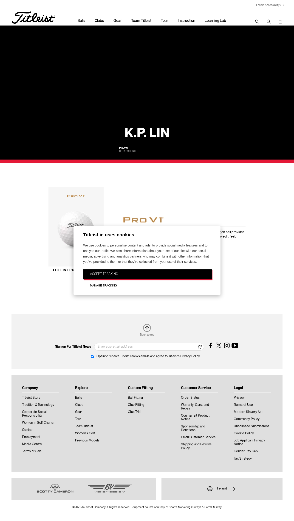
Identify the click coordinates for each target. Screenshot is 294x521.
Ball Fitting (135, 397)
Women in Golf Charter (38, 422)
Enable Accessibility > (269, 5)
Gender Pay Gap (246, 451)
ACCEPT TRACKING (104, 274)
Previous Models (87, 440)
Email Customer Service (198, 437)
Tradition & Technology (38, 405)
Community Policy (247, 419)
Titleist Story (31, 397)
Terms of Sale (32, 451)
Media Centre (32, 444)
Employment (31, 437)
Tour (164, 21)
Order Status (190, 397)
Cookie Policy (244, 433)
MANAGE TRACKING (103, 285)
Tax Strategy (243, 458)
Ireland (222, 488)
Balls (81, 21)
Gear (117, 21)
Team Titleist (141, 21)
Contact (27, 430)
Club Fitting (136, 405)
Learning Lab (215, 21)
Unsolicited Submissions (251, 426)
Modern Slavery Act (248, 412)
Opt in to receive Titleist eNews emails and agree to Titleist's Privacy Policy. (148, 356)
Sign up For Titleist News (73, 346)
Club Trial (134, 412)
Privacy (239, 397)
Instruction (186, 21)
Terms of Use (243, 405)
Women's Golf (85, 433)
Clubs (99, 21)
